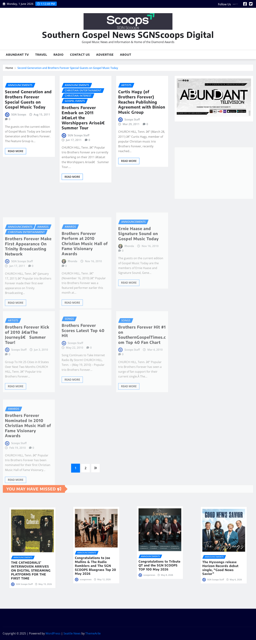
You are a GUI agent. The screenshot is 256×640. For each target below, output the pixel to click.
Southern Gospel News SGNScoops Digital (128, 35)
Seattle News (72, 633)
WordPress (53, 633)
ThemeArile (93, 633)
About (125, 54)
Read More (15, 151)
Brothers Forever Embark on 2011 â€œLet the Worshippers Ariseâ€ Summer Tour (84, 117)
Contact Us (80, 54)
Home (9, 68)
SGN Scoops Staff (78, 135)
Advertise (105, 54)
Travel (41, 54)
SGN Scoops (18, 114)
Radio (59, 54)
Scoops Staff (132, 119)
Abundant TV (17, 54)
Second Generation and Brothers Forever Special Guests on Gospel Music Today (67, 68)
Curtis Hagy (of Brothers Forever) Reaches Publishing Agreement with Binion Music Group (141, 101)
